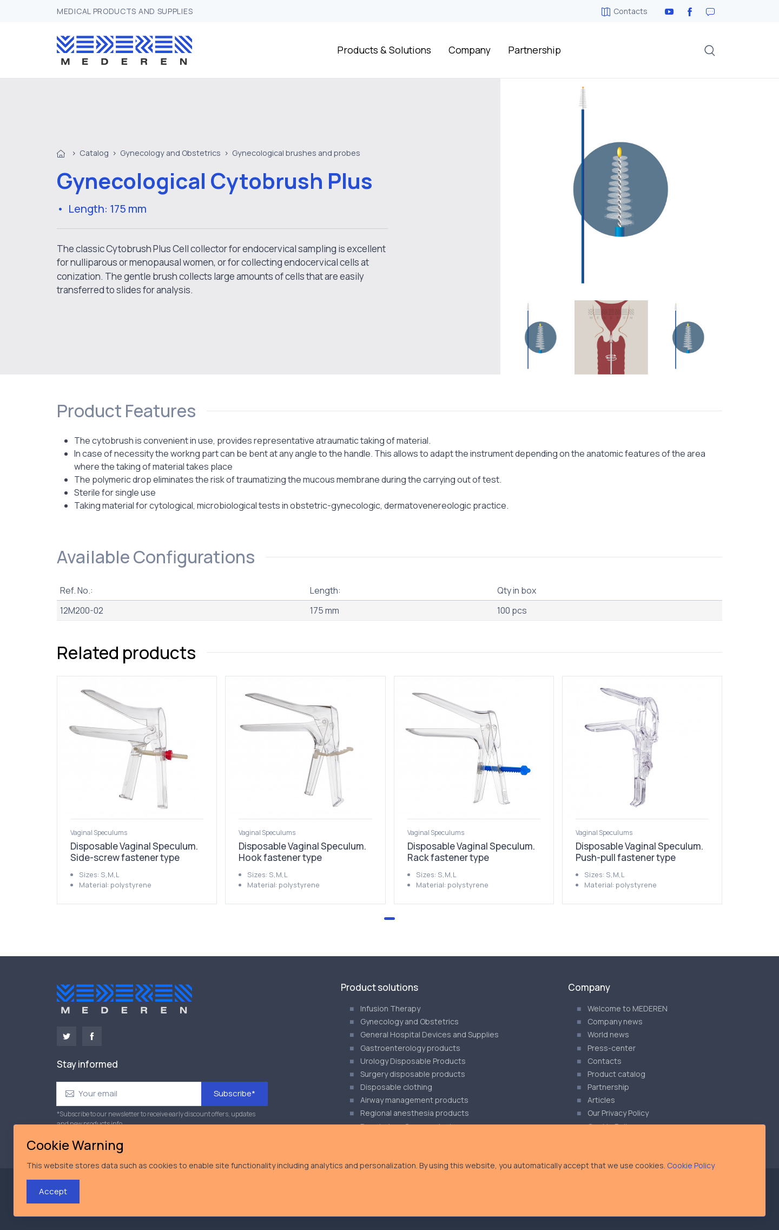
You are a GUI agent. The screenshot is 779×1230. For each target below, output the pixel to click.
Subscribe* (234, 1093)
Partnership (534, 49)
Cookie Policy (691, 1165)
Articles (601, 1100)
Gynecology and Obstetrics (170, 153)
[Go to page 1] (389, 918)
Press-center (611, 1048)
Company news (615, 1021)
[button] (709, 50)
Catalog (94, 153)
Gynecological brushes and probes (296, 153)
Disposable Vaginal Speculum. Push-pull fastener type (639, 851)
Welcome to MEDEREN (627, 1008)
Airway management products (414, 1100)
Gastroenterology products (410, 1048)
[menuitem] (537, 337)
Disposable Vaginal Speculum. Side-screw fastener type (134, 851)
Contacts (625, 11)
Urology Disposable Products (413, 1061)
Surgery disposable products (412, 1074)
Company (469, 49)
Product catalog (616, 1074)
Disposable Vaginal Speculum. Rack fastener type (471, 851)
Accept (53, 1191)
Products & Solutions (384, 49)
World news (608, 1034)
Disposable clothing (396, 1087)
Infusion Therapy (390, 1008)
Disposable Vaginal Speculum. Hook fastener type (302, 851)
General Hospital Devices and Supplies (429, 1034)
